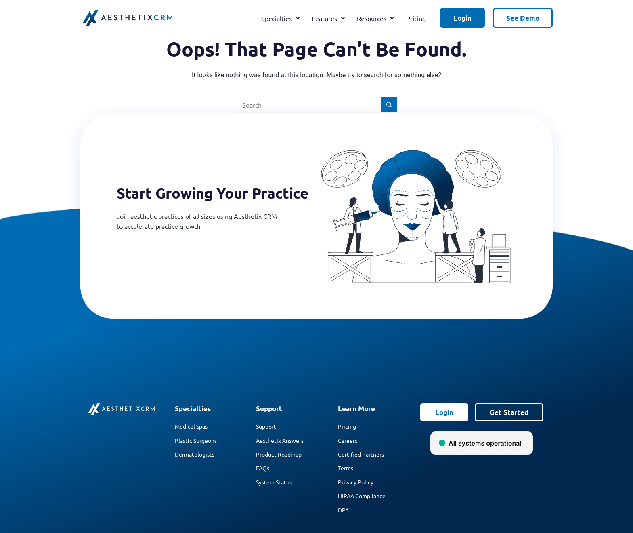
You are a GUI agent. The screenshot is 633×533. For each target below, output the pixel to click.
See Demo (522, 18)
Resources (375, 18)
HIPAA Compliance (362, 495)
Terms (345, 468)
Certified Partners (361, 454)
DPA (343, 510)
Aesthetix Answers (280, 440)
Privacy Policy (355, 482)
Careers (347, 440)
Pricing (416, 18)
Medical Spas (191, 426)
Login (462, 18)
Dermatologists (194, 454)
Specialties (280, 18)
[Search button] (389, 105)
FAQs (262, 468)
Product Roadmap (279, 454)
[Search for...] (308, 105)
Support (266, 426)
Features (328, 18)
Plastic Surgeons (196, 440)
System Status (274, 482)
